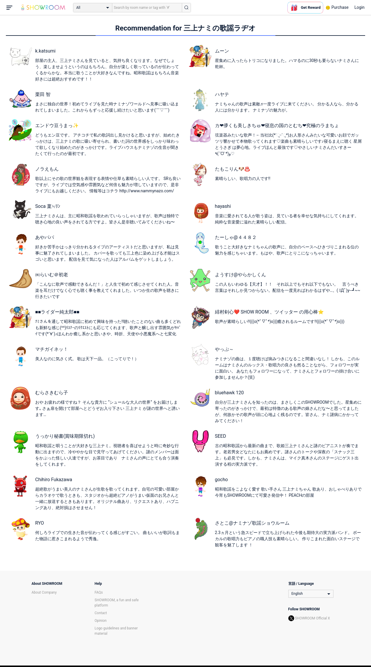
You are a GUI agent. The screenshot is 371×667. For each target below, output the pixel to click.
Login (359, 7)
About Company (44, 592)
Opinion (101, 621)
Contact (101, 613)
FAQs (99, 592)
